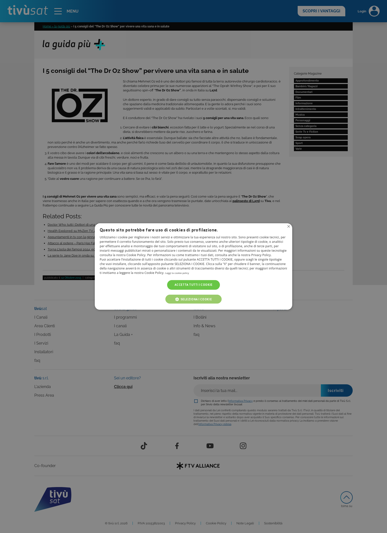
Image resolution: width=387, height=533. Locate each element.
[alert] (193, 266)
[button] (193, 299)
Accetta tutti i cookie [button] (193, 285)
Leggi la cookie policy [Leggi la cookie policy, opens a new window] (180, 273)
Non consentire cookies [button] (288, 227)
